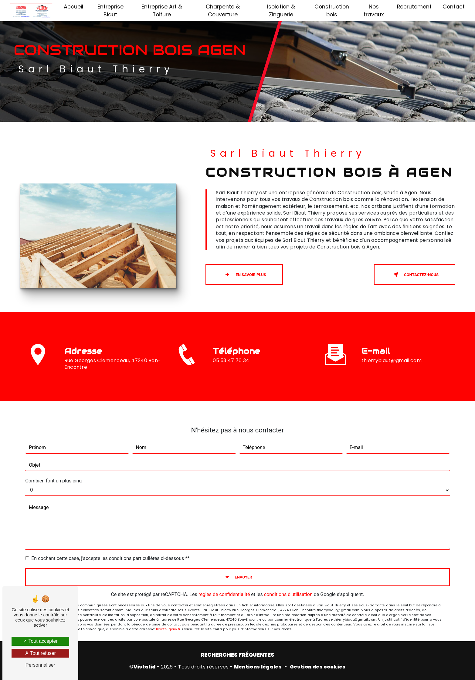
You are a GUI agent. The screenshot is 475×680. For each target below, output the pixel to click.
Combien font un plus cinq (53, 470)
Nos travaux (374, 10)
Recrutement (414, 6)
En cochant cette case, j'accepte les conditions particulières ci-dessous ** (110, 548)
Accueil (73, 6)
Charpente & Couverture (223, 10)
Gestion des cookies (318, 667)
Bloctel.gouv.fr (168, 618)
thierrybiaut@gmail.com (391, 350)
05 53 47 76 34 (231, 370)
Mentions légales (258, 667)
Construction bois (331, 10)
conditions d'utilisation (288, 584)
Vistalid (145, 667)
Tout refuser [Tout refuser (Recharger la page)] (40, 653)
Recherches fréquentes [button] (237, 654)
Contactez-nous (415, 274)
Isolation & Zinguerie (281, 10)
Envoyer (243, 567)
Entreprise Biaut (110, 10)
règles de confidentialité (224, 584)
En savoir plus (244, 274)
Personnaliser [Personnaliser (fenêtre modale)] (40, 665)
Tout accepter (40, 641)
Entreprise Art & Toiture (161, 10)
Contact (454, 6)
